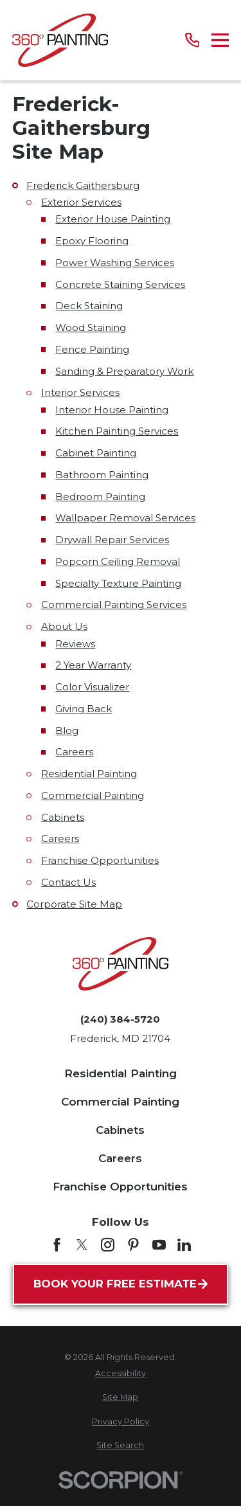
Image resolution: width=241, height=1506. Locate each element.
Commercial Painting (92, 795)
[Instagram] (107, 1244)
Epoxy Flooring (92, 241)
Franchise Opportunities (100, 860)
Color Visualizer (92, 687)
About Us (64, 626)
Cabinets (62, 817)
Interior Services (80, 392)
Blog (66, 730)
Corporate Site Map (74, 904)
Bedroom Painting (100, 496)
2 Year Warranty (93, 665)
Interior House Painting (111, 410)
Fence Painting (92, 349)
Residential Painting (89, 773)
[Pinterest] (133, 1244)
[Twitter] (82, 1244)
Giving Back (83, 709)
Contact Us (68, 882)
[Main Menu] (220, 40)
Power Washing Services (114, 262)
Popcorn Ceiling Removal (117, 561)
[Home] (60, 40)
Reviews (75, 644)
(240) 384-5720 (120, 1019)
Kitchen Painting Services (116, 431)
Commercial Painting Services (113, 604)
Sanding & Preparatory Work (124, 371)
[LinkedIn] (184, 1244)
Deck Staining (89, 306)
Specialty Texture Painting (118, 583)
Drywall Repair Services (112, 539)
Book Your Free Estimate (120, 1283)
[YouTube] (159, 1244)
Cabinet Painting (95, 453)
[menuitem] (120, 1374)
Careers (74, 752)
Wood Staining (90, 327)
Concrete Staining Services (120, 284)
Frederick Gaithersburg (82, 185)
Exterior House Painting (112, 219)
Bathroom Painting (101, 475)
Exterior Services (81, 202)
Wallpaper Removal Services (125, 518)
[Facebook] (57, 1244)
